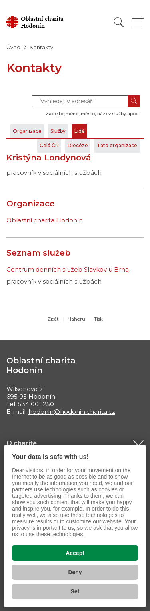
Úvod (13, 47)
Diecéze (78, 145)
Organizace (27, 131)
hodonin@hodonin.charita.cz (71, 411)
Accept (75, 553)
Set (75, 591)
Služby (58, 131)
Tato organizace (117, 145)
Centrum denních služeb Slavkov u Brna (67, 269)
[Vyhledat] (119, 22)
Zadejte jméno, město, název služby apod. (93, 113)
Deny (75, 572)
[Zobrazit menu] (138, 22)
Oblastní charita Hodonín (44, 220)
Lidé (79, 131)
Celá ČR (49, 145)
